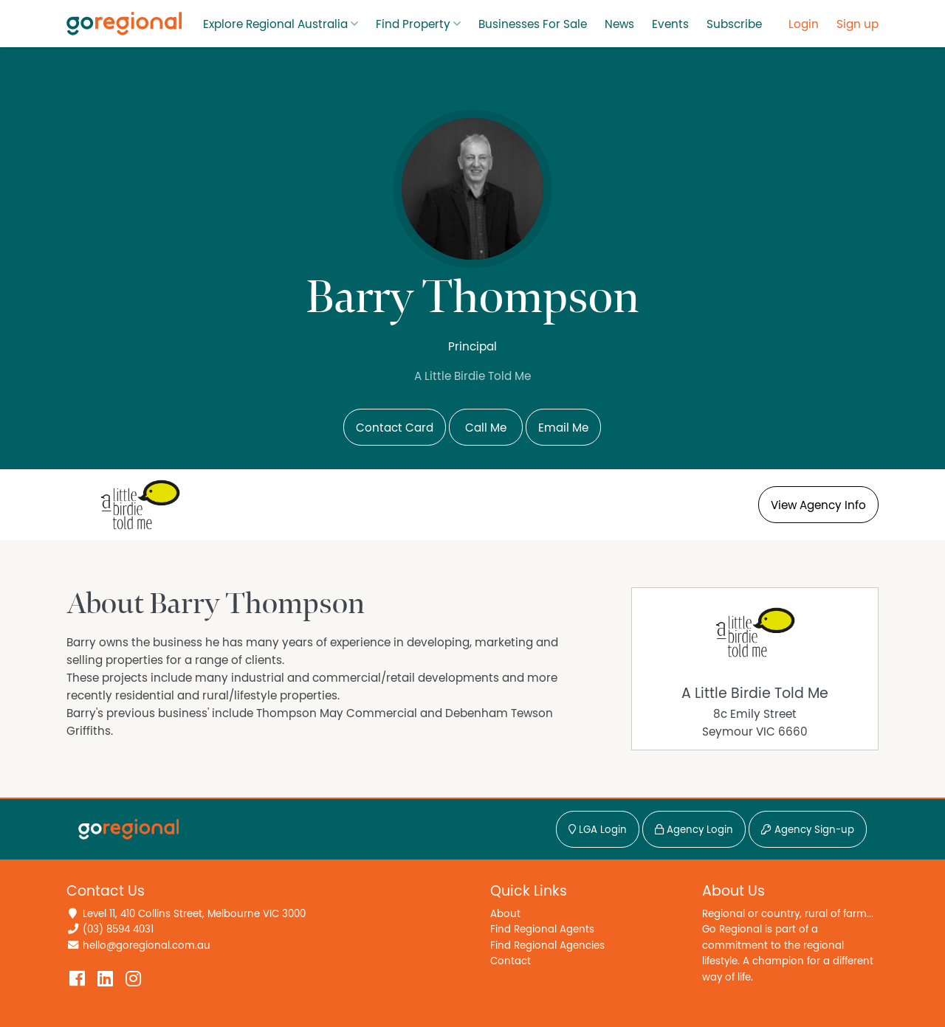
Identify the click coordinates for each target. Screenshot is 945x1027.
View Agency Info (818, 505)
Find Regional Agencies (547, 945)
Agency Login (694, 830)
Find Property (413, 24)
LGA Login (597, 830)
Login (803, 24)
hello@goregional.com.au (146, 945)
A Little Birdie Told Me (754, 693)
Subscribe (734, 24)
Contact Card (394, 428)
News (619, 24)
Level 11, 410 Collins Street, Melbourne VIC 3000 (194, 913)
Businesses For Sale (532, 24)
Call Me (485, 428)
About (505, 913)
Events (670, 24)
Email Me (563, 428)
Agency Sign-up (807, 830)
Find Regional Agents (542, 929)
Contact (510, 961)
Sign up (857, 24)
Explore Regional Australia (275, 24)
